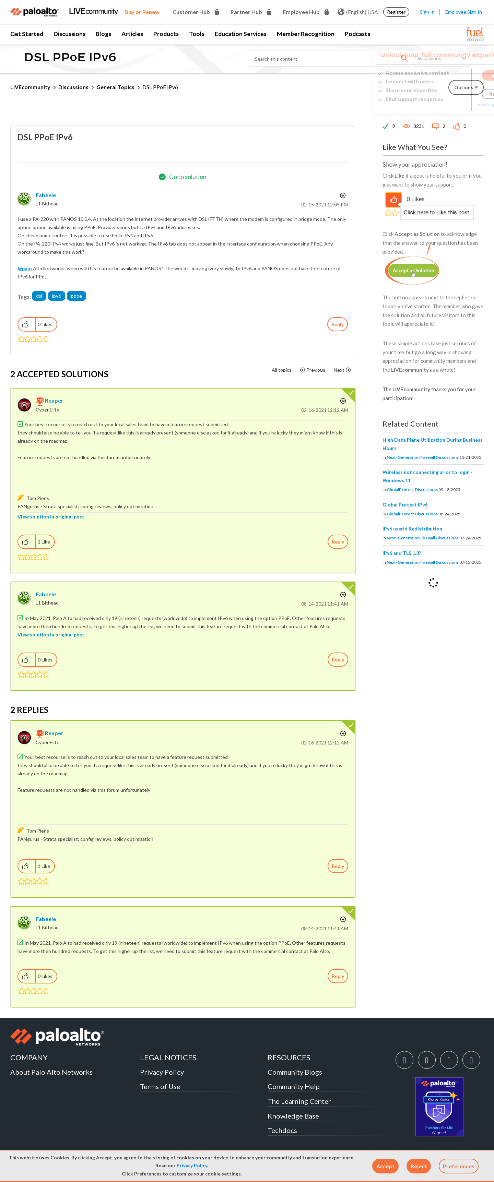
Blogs (103, 33)
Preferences (458, 1166)
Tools (196, 33)
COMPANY (29, 1057)
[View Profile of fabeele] (46, 195)
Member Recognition (305, 33)
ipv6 (56, 296)
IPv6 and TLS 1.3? (402, 553)
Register (396, 12)
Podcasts (357, 33)
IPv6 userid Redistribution (412, 529)
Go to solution (188, 176)
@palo (24, 268)
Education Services (241, 33)
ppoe (76, 296)
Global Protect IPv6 (405, 505)
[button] (385, 1166)
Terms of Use (160, 1086)
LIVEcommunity (30, 87)
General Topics (115, 87)
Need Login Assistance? (452, 104)
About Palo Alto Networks (51, 1072)
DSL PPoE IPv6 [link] (160, 87)
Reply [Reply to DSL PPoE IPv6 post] (337, 324)
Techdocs (282, 1130)
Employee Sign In (463, 12)
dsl (39, 296)
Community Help (294, 1086)
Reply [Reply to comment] (338, 542)
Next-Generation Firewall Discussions (423, 457)
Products (166, 33)
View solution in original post (50, 517)
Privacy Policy (192, 1165)
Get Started (26, 33)
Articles (132, 33)
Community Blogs (295, 1072)
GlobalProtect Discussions (412, 489)
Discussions (69, 33)
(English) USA (358, 12)
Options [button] (342, 195)
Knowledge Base (293, 1116)
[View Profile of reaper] (54, 400)
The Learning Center (299, 1101)
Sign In (427, 12)
